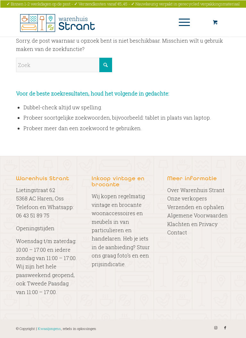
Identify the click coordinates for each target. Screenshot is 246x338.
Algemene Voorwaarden (197, 215)
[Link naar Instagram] (215, 328)
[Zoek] (64, 65)
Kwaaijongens (49, 328)
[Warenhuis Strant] (58, 22)
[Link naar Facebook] (225, 328)
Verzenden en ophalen (195, 207)
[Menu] (181, 22)
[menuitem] (183, 22)
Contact (177, 232)
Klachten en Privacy (192, 224)
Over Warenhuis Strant (196, 190)
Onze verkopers (187, 198)
